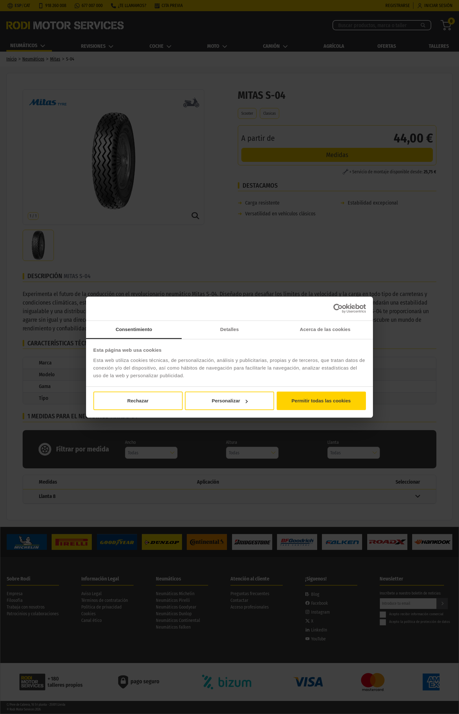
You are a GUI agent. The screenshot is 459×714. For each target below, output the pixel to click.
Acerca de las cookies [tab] (325, 329)
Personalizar (230, 400)
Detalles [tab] (229, 329)
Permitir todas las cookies (321, 400)
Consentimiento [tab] (134, 329)
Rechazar (138, 400)
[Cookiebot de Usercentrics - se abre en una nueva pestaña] (338, 308)
